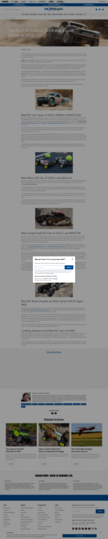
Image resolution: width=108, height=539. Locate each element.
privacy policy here (50, 273)
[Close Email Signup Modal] (72, 259)
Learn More (55, 278)
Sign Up (69, 267)
